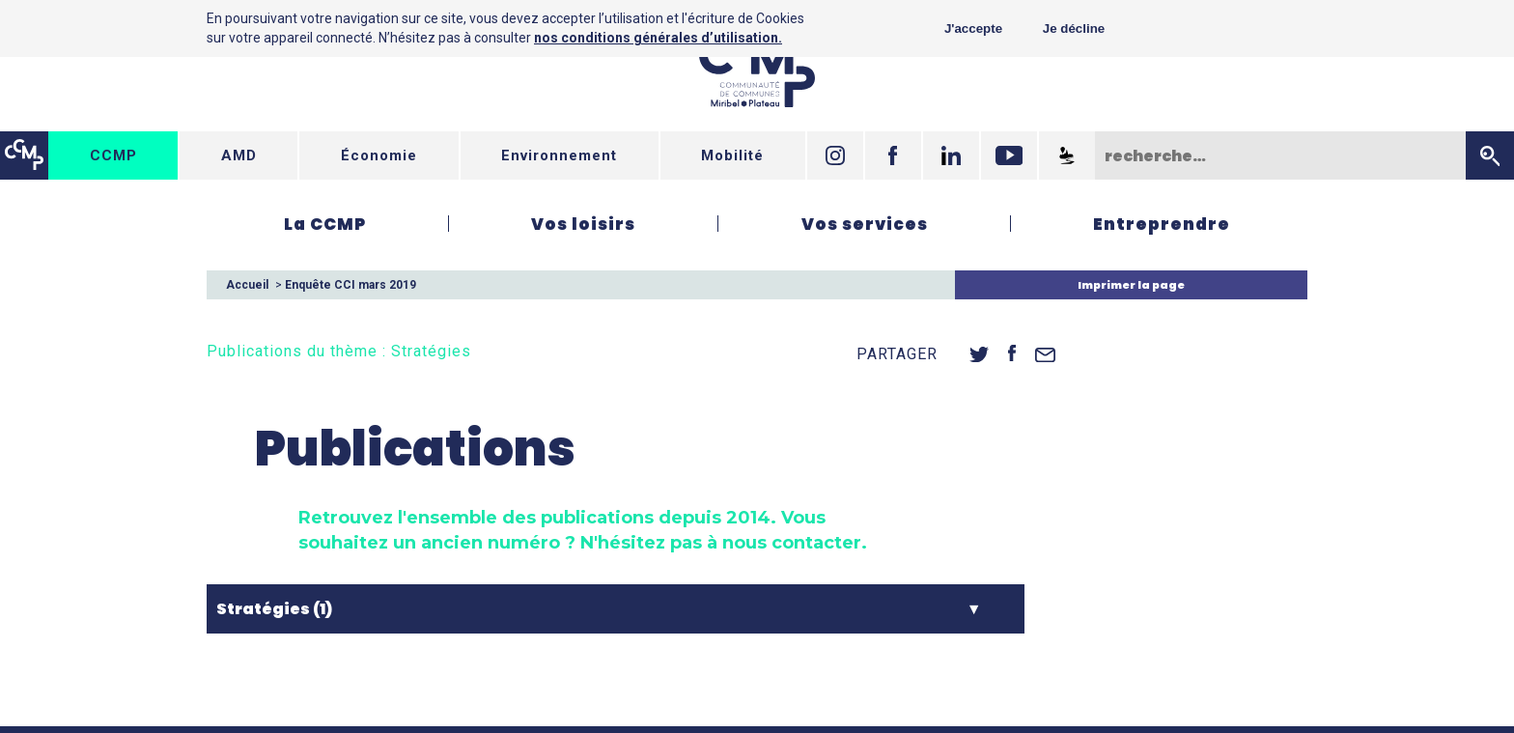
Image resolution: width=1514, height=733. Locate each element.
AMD (239, 155)
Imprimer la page (1131, 285)
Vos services (864, 224)
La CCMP (325, 224)
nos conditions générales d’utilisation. (658, 37)
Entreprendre (1161, 224)
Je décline (1074, 28)
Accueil (247, 285)
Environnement (559, 155)
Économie (379, 155)
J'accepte (973, 28)
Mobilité (732, 155)
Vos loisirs (583, 224)
